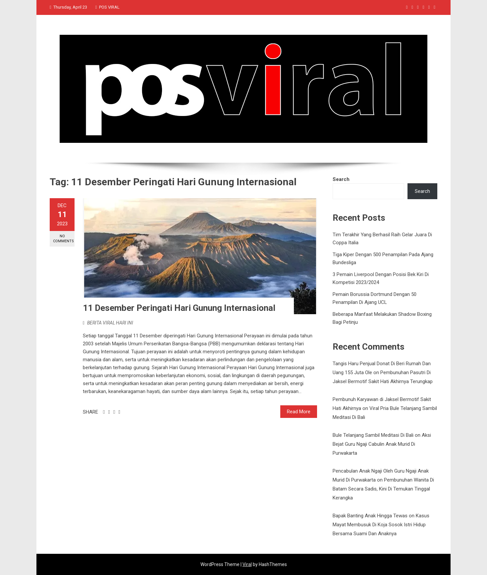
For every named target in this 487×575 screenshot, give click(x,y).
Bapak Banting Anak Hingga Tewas (370, 516)
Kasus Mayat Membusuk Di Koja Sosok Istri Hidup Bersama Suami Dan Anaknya (381, 525)
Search (341, 179)
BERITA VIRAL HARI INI (110, 322)
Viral (247, 564)
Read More (298, 412)
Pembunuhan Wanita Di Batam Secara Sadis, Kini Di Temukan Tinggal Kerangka (383, 489)
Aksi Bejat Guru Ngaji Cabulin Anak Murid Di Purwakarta (382, 444)
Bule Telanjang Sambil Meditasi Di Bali (373, 435)
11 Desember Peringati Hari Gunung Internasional (179, 308)
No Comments (63, 238)
